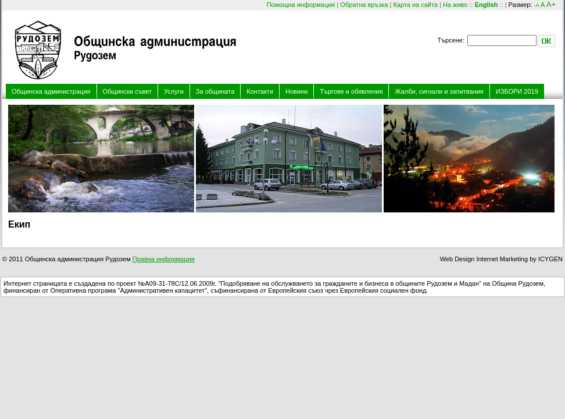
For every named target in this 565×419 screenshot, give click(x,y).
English (486, 4)
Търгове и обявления (351, 91)
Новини (296, 91)
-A (536, 5)
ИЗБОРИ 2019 (517, 91)
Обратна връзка (364, 4)
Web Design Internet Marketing (484, 258)
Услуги (174, 91)
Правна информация (164, 258)
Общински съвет (127, 91)
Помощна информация (301, 4)
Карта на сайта (415, 4)
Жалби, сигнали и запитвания (439, 91)
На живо (455, 4)
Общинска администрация (51, 91)
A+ (551, 4)
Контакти (259, 91)
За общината (215, 91)
